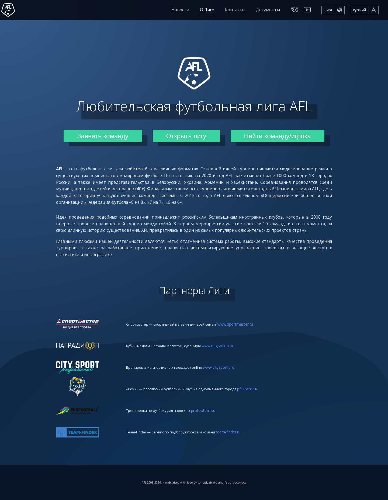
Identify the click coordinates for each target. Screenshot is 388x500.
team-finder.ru (237, 448)
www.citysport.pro (224, 383)
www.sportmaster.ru (243, 340)
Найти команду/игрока (277, 135)
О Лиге (207, 10)
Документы (268, 10)
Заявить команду (102, 135)
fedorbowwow (237, 482)
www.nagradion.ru (225, 362)
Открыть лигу (186, 135)
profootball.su (210, 426)
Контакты (235, 10)
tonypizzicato (209, 482)
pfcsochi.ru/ (258, 405)
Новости (180, 10)
